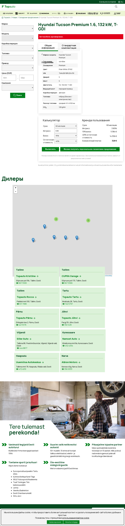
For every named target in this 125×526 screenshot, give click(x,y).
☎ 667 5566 (45, 289)
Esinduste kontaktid (107, 2)
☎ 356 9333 (45, 339)
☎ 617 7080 (70, 289)
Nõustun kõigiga (71, 522)
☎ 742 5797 (94, 289)
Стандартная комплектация (69, 47)
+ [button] (15, 188)
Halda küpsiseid (55, 522)
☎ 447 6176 (21, 315)
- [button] (15, 191)
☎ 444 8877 (70, 314)
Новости (68, 507)
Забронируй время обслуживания (41, 504)
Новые (14, 17)
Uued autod (6, 503)
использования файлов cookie (75, 518)
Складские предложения (28, 17)
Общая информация (48, 47)
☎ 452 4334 (94, 312)
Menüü (121, 6)
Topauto (7, 17)
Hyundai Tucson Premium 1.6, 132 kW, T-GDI (56, 17)
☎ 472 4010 (21, 344)
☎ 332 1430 (45, 310)
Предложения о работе (75, 503)
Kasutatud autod (9, 507)
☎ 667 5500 (21, 289)
